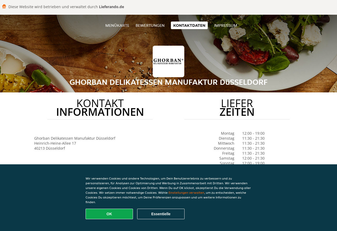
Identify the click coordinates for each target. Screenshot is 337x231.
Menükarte (117, 25)
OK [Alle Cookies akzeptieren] (109, 214)
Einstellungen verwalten (186, 193)
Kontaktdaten (189, 25)
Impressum (225, 25)
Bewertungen (150, 25)
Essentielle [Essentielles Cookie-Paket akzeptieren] (160, 214)
